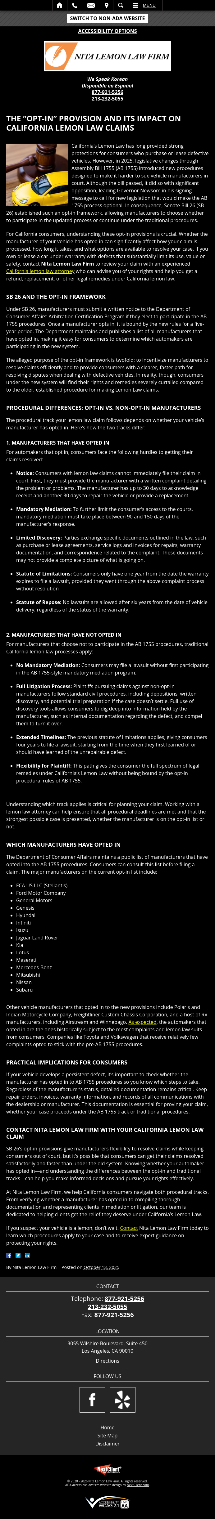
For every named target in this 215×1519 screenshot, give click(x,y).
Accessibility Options (107, 31)
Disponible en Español (107, 86)
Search (120, 5)
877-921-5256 (107, 92)
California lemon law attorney (40, 271)
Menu (149, 5)
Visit (106, 5)
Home (60, 5)
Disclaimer (107, 1443)
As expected (142, 1022)
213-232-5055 (107, 98)
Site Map (108, 1435)
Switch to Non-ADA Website (107, 18)
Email (91, 5)
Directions (107, 1361)
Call (74, 5)
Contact (129, 1228)
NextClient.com (138, 1485)
